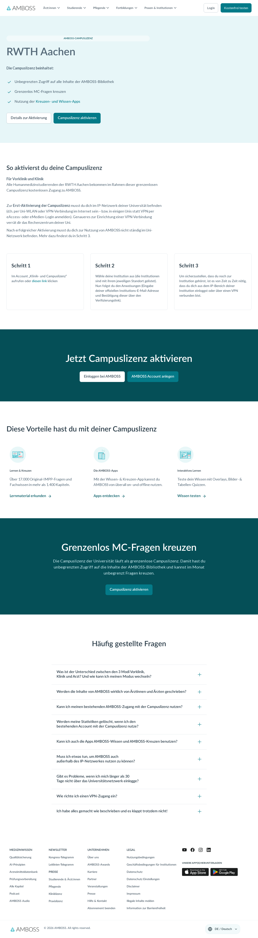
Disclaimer (133, 886)
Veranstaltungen (97, 886)
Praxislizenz (56, 901)
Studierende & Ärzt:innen (64, 879)
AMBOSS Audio (19, 901)
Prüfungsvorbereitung (22, 879)
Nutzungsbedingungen (141, 857)
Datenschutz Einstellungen (143, 879)
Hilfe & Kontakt (97, 901)
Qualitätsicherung (20, 857)
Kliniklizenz (55, 894)
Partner (92, 879)
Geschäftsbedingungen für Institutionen (151, 864)
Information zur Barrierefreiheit (146, 908)
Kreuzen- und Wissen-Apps (58, 102)
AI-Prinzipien (17, 864)
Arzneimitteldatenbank (23, 872)
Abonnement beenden (101, 908)
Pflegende (55, 886)
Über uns (93, 857)
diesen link (39, 281)
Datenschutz (134, 872)
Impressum (133, 893)
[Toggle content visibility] (129, 674)
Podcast (14, 893)
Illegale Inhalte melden (140, 901)
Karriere (92, 872)
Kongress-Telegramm (61, 857)
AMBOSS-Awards (98, 864)
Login (211, 8)
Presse (91, 893)
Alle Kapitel (16, 886)
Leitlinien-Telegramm (61, 864)
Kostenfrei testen (236, 8)
